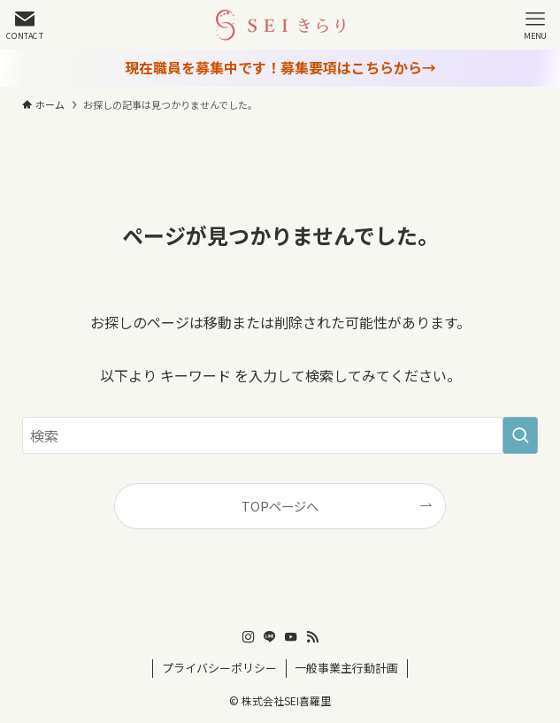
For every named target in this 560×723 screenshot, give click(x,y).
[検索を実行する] (520, 435)
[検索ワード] (279, 435)
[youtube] (291, 637)
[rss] (312, 637)
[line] (270, 637)
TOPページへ (280, 505)
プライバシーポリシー (219, 667)
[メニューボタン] (535, 25)
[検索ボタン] (25, 25)
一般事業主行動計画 (346, 667)
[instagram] (249, 637)
